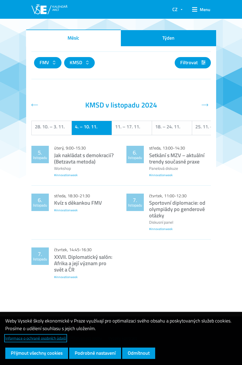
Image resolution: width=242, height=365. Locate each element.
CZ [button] (175, 9)
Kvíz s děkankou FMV (78, 203)
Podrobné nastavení (95, 353)
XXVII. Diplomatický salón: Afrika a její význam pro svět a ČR (83, 263)
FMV (45, 62)
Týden (168, 37)
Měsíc (73, 37)
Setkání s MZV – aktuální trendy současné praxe (177, 158)
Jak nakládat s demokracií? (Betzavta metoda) (84, 158)
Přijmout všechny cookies (37, 353)
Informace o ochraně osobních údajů (35, 338)
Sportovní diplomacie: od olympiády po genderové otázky (177, 209)
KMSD (76, 62)
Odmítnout (139, 353)
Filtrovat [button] (192, 62)
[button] (199, 9)
